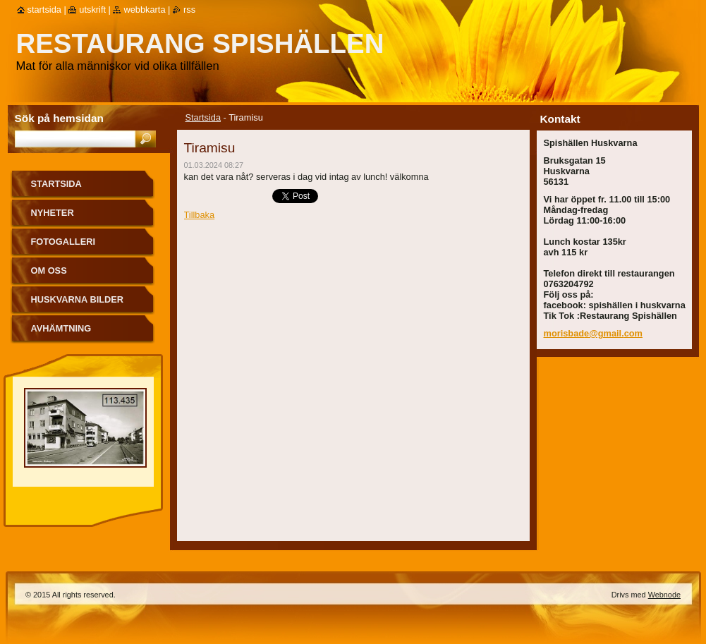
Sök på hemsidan (59, 118)
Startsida (203, 117)
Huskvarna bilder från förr (77, 304)
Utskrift (92, 9)
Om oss (49, 270)
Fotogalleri (63, 241)
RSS (189, 9)
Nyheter (52, 212)
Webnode (664, 594)
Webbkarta (144, 9)
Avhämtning (61, 328)
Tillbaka (199, 214)
